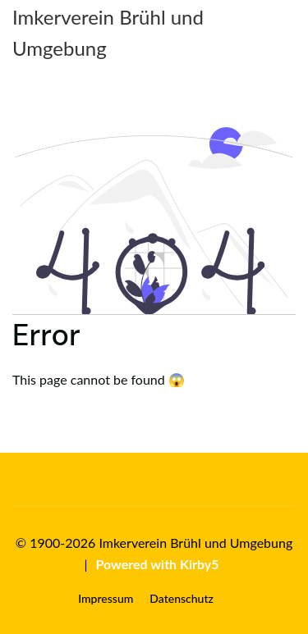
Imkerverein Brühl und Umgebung (108, 32)
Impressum (105, 598)
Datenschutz (181, 598)
